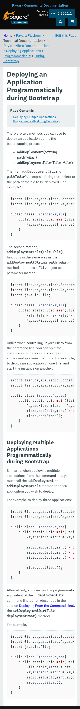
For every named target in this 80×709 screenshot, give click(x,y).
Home (8, 35)
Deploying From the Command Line (46, 605)
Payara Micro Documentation (26, 45)
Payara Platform (28, 35)
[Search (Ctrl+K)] (60, 22)
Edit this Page (65, 35)
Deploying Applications (23, 51)
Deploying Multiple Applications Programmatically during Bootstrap (36, 119)
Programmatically (17, 56)
